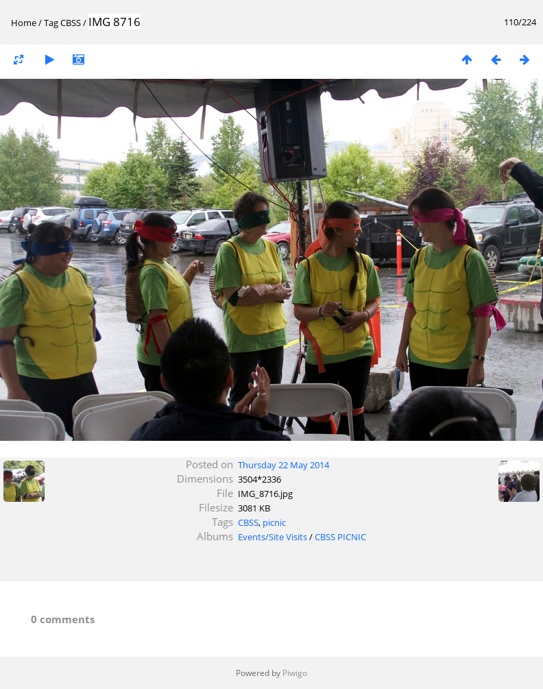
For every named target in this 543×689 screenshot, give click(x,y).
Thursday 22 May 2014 (283, 465)
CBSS (70, 22)
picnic (274, 522)
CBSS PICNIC (340, 537)
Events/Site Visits (272, 537)
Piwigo (294, 673)
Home (23, 22)
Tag (51, 22)
